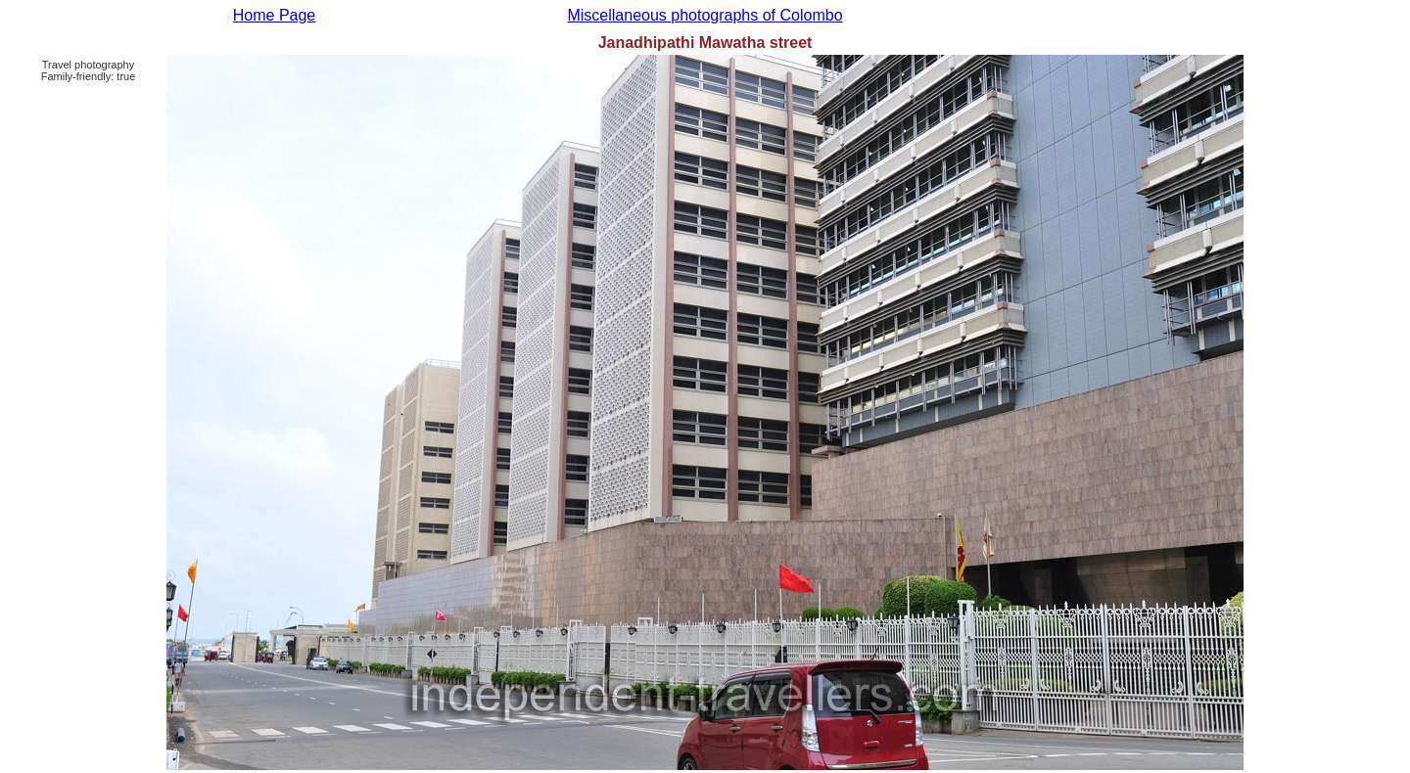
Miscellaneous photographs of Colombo (704, 15)
